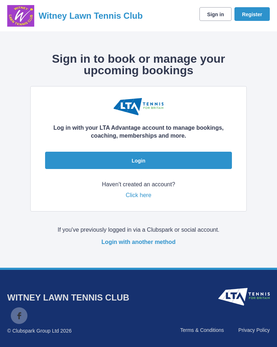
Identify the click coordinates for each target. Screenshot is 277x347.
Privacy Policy (254, 330)
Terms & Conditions (202, 330)
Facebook (19, 315)
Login (138, 161)
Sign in (215, 14)
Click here (138, 195)
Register (252, 14)
